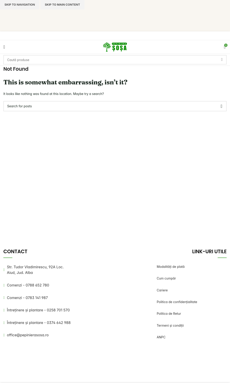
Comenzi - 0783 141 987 (27, 297)
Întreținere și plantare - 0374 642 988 (39, 322)
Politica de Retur (169, 313)
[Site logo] (115, 46)
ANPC (161, 337)
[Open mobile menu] (4, 46)
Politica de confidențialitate (177, 302)
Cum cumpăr (166, 278)
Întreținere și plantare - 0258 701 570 (38, 310)
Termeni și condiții (170, 325)
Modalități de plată (171, 267)
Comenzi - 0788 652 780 (28, 285)
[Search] (115, 59)
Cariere (162, 290)
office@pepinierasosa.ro (28, 335)
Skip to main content (62, 4)
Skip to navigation (19, 4)
